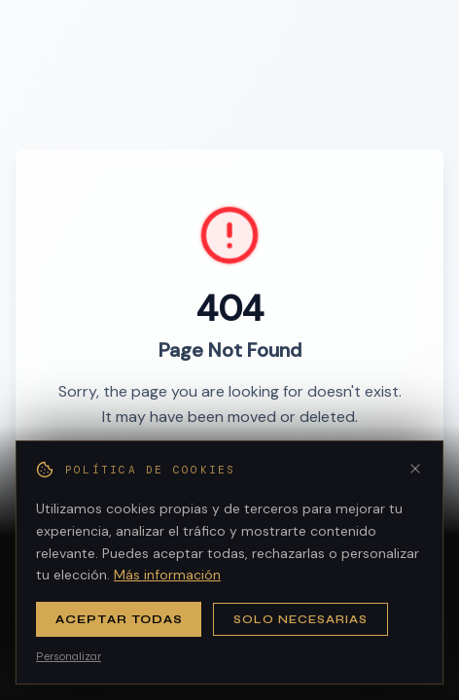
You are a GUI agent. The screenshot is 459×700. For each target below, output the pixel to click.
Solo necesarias (300, 619)
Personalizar (68, 656)
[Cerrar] (415, 468)
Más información (167, 574)
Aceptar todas (118, 619)
